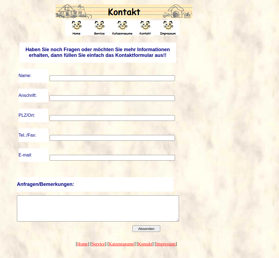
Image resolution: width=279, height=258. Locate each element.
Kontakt (145, 249)
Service (98, 249)
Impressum (165, 249)
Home (82, 249)
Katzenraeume (121, 249)
